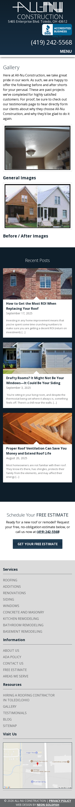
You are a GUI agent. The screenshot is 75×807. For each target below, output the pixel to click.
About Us (11, 650)
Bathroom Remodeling (23, 625)
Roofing (10, 580)
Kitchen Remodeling (21, 618)
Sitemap (10, 726)
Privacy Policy (60, 801)
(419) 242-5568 (51, 42)
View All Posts (37, 489)
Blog (7, 719)
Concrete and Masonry (23, 612)
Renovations (14, 593)
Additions (12, 586)
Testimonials (15, 713)
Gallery (9, 706)
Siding (8, 599)
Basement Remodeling (22, 631)
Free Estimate (15, 670)
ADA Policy (12, 657)
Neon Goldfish (48, 805)
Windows (11, 606)
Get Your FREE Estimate (38, 544)
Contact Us (13, 663)
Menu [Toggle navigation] (63, 52)
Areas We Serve (15, 676)
